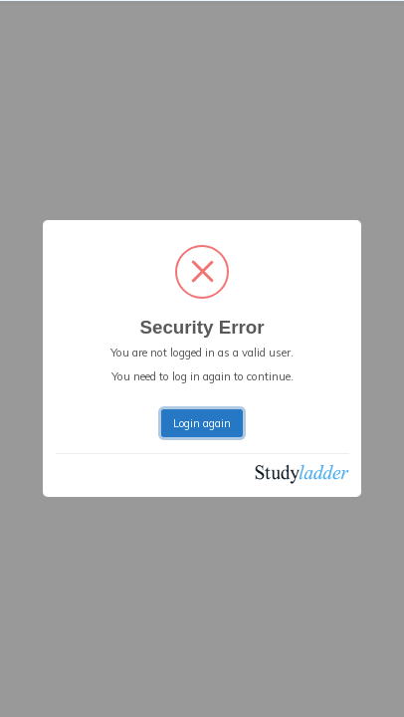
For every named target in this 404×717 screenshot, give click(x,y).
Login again (202, 423)
